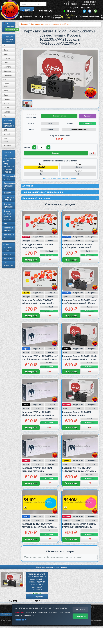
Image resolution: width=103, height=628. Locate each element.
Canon (6, 50)
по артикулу (45, 11)
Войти (46, 16)
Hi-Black (6, 134)
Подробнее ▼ (20, 620)
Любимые (91, 16)
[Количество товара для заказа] (42, 147)
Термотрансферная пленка (9, 177)
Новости (7, 254)
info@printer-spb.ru (68, 16)
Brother (6, 54)
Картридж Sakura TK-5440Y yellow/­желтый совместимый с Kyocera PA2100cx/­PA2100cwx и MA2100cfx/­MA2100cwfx (37, 582)
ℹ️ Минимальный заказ (79, 129)
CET (5, 130)
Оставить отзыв (59, 116)
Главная (25, 16)
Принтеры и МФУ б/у (8, 236)
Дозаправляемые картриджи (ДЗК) (9, 186)
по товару (28, 11)
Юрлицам (87, 116)
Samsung (7, 71)
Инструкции (8, 258)
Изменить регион (12, 29)
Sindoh (6, 103)
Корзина (80, 16)
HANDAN (7, 145)
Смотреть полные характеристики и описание (60, 178)
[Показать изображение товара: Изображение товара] (27, 104)
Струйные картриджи (8, 205)
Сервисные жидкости (8, 229)
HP (4, 46)
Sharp (5, 95)
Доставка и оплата (55, 16)
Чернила (7, 193)
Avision (6, 108)
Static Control (6, 139)
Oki (4, 79)
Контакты (35, 16)
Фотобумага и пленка (8, 198)
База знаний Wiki (8, 264)
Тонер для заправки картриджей (8, 123)
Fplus (5, 116)
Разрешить (80, 616)
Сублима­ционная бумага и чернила (7, 215)
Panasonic (7, 75)
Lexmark (7, 67)
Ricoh (5, 91)
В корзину (31, 260)
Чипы (5, 224)
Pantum (6, 99)
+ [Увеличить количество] (48, 147)
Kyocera (6, 58)
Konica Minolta (6, 85)
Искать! (27, 9)
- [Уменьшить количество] (34, 147)
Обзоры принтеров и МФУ (7, 247)
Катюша (6, 112)
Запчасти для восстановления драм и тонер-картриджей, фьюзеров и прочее (9, 162)
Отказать (80, 609)
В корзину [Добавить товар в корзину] (56, 153)
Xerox (5, 63)
